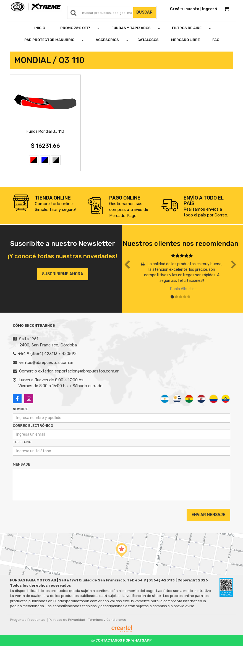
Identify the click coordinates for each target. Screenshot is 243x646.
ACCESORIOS (107, 40)
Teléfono (22, 442)
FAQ (216, 40)
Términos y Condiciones (107, 620)
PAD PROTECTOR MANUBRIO (49, 40)
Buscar (144, 12)
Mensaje (21, 464)
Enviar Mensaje (208, 514)
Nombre (20, 409)
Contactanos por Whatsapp (122, 640)
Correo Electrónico (33, 425)
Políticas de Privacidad (67, 620)
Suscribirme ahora (62, 274)
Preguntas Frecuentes (28, 620)
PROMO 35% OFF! (75, 28)
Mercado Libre (185, 40)
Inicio (39, 28)
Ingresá (209, 9)
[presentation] (46, 514)
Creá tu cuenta (184, 9)
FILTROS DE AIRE (187, 28)
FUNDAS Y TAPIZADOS (131, 28)
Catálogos (148, 40)
